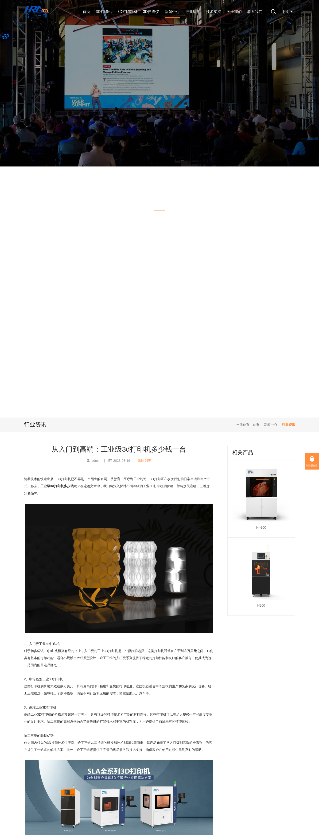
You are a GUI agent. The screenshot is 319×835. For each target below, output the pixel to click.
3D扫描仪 (151, 12)
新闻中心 (172, 12)
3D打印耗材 (127, 12)
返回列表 (144, 460)
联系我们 (254, 12)
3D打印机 (104, 12)
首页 (86, 12)
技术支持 (213, 12)
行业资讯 (288, 424)
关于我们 (234, 12)
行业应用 (192, 12)
